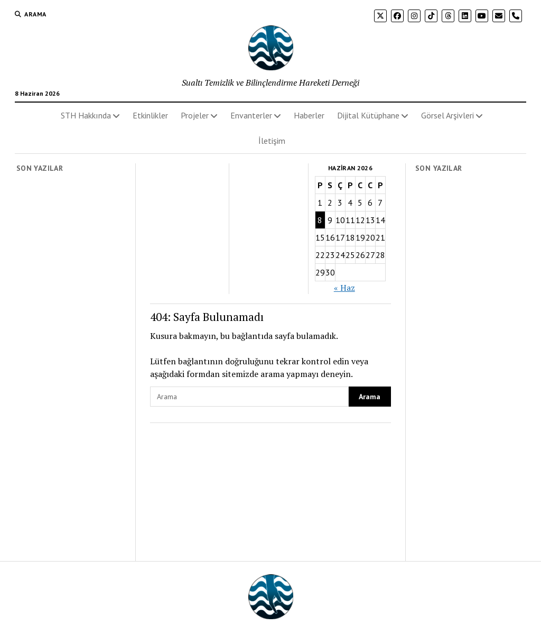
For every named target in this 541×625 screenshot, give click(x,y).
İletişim (271, 140)
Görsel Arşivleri (447, 115)
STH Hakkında (86, 115)
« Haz (344, 287)
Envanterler (251, 115)
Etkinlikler (150, 115)
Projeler (195, 115)
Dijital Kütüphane (368, 115)
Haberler (309, 115)
